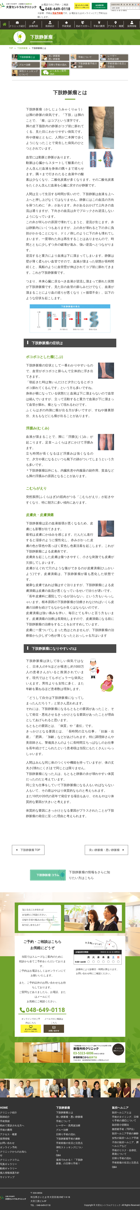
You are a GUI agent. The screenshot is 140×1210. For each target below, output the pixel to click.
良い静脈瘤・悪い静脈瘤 (104, 850)
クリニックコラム (9, 1159)
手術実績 (66, 26)
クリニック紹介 (17, 26)
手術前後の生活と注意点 (69, 1143)
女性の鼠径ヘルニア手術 (125, 1138)
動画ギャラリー (8, 1168)
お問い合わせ (7, 1143)
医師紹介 (50, 26)
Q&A (58, 1155)
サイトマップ (7, 1177)
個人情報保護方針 (9, 1172)
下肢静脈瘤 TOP (30, 850)
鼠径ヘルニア (120, 1107)
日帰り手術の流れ (65, 1134)
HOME (4, 1107)
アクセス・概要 (115, 26)
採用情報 (131, 26)
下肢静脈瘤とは (64, 1112)
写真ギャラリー (8, 1164)
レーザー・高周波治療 (68, 1125)
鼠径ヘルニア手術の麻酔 (125, 1133)
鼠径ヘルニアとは (121, 1112)
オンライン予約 (8, 1147)
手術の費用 (99, 26)
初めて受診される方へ (12, 1125)
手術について (63, 1121)
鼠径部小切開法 (120, 1124)
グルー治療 (62, 1129)
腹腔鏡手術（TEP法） (124, 1129)
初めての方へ (82, 26)
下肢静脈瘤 (63, 1107)
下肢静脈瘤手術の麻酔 (68, 1138)
